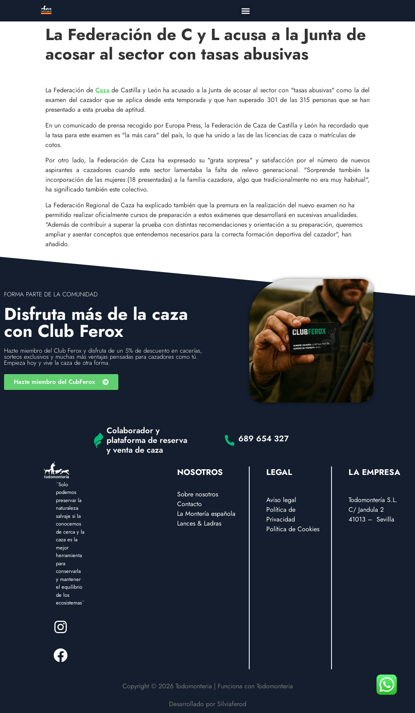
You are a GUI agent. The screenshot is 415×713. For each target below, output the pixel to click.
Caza (102, 90)
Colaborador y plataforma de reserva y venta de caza (147, 440)
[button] (245, 10)
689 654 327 (263, 439)
